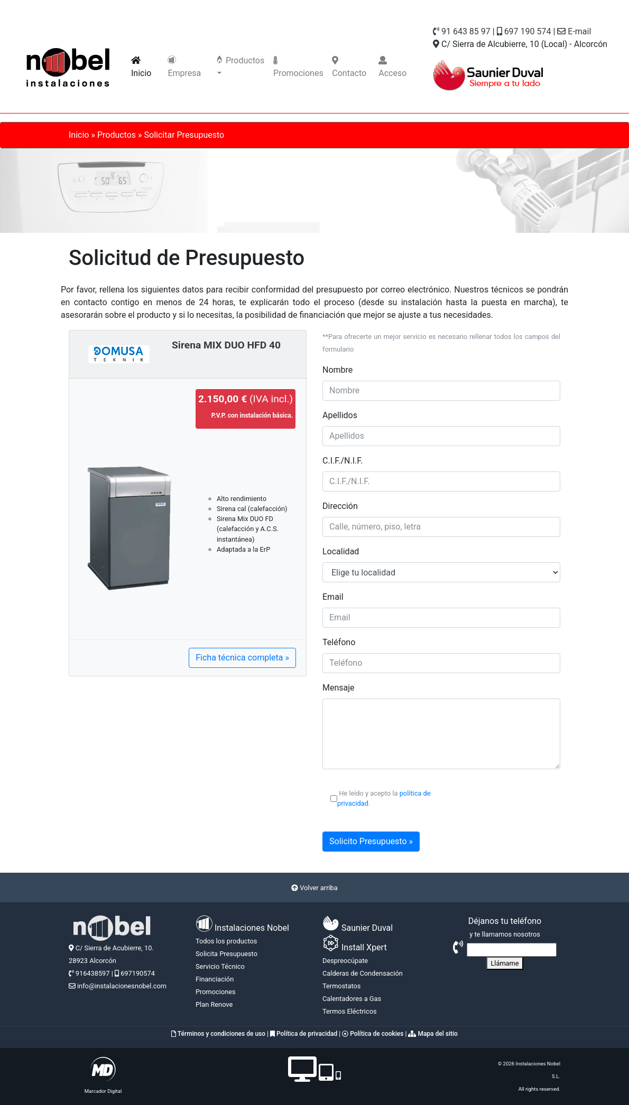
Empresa (184, 66)
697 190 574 (524, 31)
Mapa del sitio (432, 1033)
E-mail (574, 31)
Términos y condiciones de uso (218, 1033)
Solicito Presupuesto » (371, 841)
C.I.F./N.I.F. (342, 461)
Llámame (505, 963)
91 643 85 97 (462, 31)
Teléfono (338, 642)
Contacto (349, 67)
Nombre (337, 370)
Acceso (392, 67)
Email (333, 597)
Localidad (340, 551)
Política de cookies (372, 1033)
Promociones (298, 67)
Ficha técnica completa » (242, 658)
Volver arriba (314, 888)
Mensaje (338, 688)
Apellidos (339, 415)
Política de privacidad (303, 1033)
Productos (239, 60)
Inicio (147, 67)
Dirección (340, 506)
